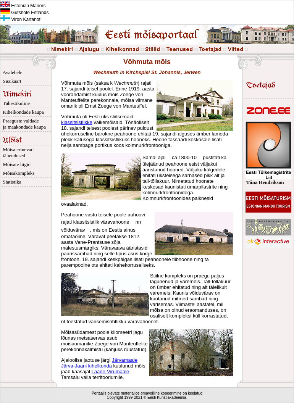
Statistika (10, 182)
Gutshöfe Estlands (24, 12)
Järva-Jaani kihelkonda (86, 366)
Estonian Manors (22, 5)
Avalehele (11, 72)
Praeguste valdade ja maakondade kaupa (23, 124)
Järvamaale (124, 360)
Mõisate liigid (15, 164)
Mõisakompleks (17, 173)
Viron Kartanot (20, 19)
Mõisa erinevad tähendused (17, 152)
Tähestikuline (15, 103)
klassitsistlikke (76, 122)
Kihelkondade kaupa (22, 112)
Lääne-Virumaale (110, 371)
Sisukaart (10, 81)
